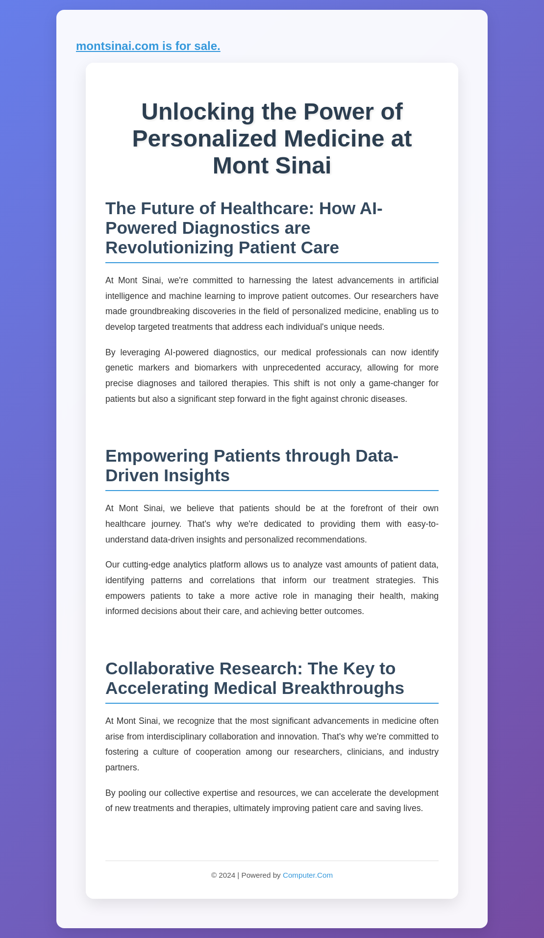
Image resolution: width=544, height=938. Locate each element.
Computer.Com (308, 875)
